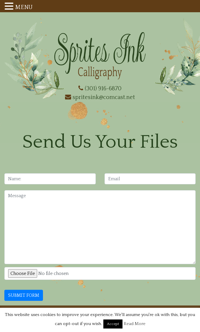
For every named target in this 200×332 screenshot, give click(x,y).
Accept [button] (113, 324)
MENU (24, 7)
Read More (134, 323)
